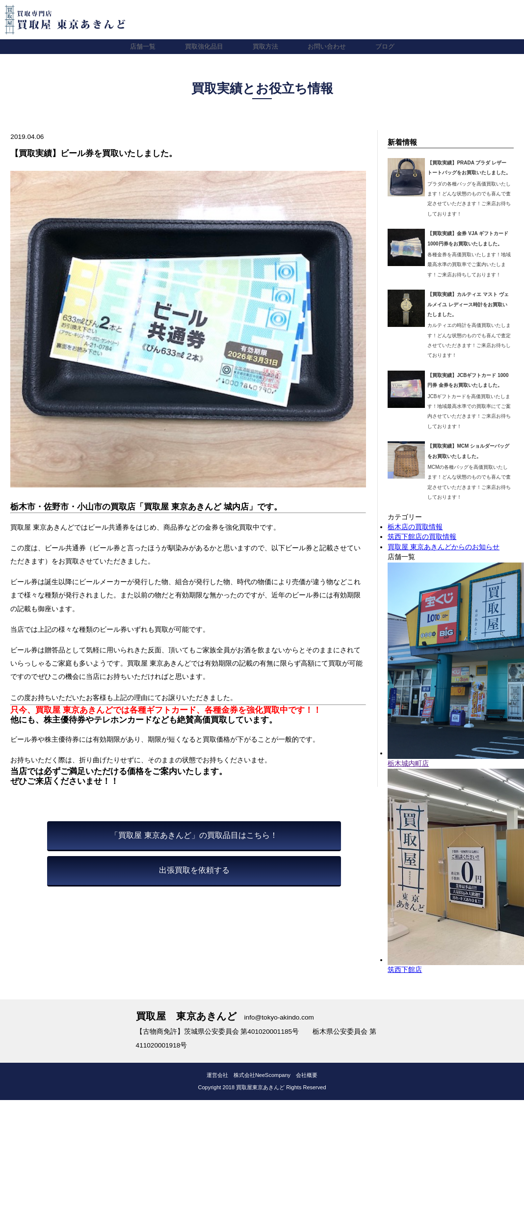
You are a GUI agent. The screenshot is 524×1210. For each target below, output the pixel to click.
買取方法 (265, 46)
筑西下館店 (405, 969)
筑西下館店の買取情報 (422, 536)
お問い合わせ (329, 46)
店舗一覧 (138, 46)
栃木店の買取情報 (415, 527)
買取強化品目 (201, 46)
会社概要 (306, 1075)
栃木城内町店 (408, 763)
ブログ (389, 46)
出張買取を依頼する (194, 870)
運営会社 (217, 1075)
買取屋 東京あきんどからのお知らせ (443, 547)
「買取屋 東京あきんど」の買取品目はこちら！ (193, 835)
